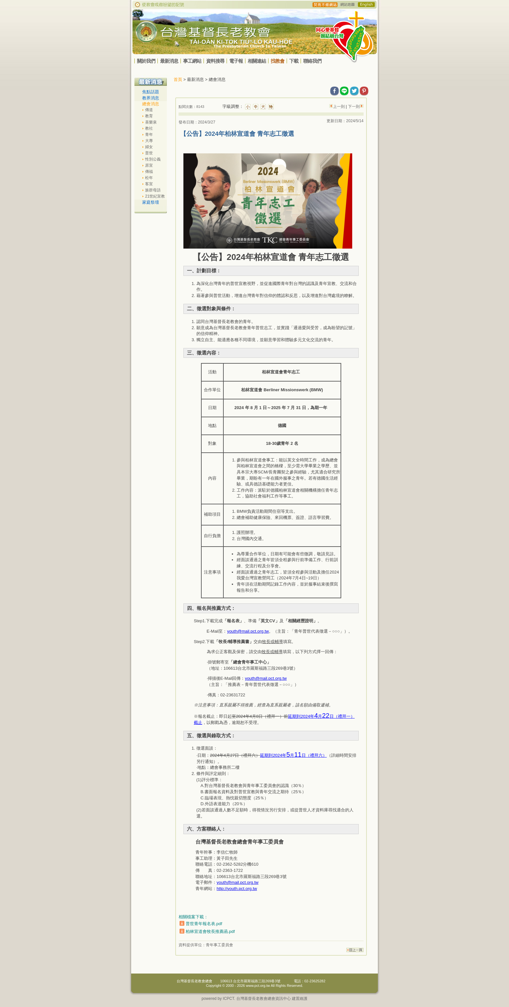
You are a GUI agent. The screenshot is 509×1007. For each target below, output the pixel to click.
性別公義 (153, 159)
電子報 (236, 60)
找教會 (277, 60)
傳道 (149, 110)
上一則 (339, 106)
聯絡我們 (312, 60)
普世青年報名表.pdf (204, 923)
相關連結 (257, 60)
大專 (149, 140)
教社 (149, 128)
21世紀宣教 (155, 196)
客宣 (149, 184)
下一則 (353, 106)
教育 (149, 116)
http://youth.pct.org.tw (237, 888)
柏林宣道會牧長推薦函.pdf (210, 931)
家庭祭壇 (150, 202)
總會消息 (150, 103)
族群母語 (153, 190)
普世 (149, 153)
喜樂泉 (151, 122)
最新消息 (169, 60)
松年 (149, 177)
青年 (149, 134)
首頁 (178, 79)
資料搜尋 (215, 60)
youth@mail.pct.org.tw (248, 631)
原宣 (149, 165)
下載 (293, 60)
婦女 (149, 147)
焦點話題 (150, 91)
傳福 (149, 171)
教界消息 (150, 98)
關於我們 (146, 60)
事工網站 (192, 60)
